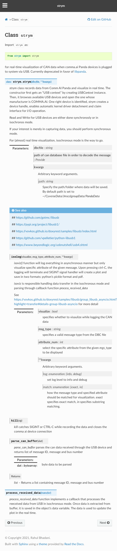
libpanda (80, 71)
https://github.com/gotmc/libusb (37, 217)
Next (105, 522)
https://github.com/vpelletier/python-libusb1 (45, 238)
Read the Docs (74, 544)
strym (61, 5)
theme (43, 544)
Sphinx (23, 544)
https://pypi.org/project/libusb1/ (37, 224)
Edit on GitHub (100, 19)
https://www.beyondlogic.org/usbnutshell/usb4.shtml (52, 244)
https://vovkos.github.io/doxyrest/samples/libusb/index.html (56, 231)
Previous (14, 522)
